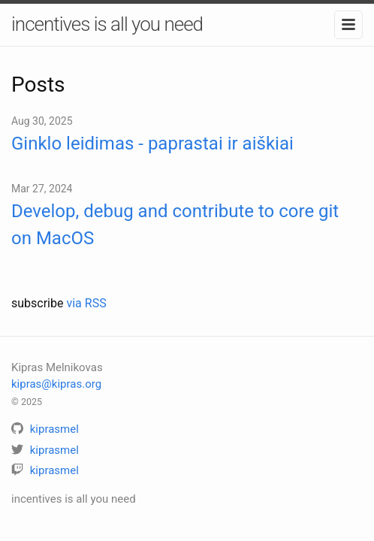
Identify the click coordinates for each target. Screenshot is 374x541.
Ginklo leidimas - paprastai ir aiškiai (152, 143)
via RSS (86, 303)
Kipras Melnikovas (57, 367)
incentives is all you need (107, 24)
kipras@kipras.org (56, 384)
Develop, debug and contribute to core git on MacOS (175, 225)
